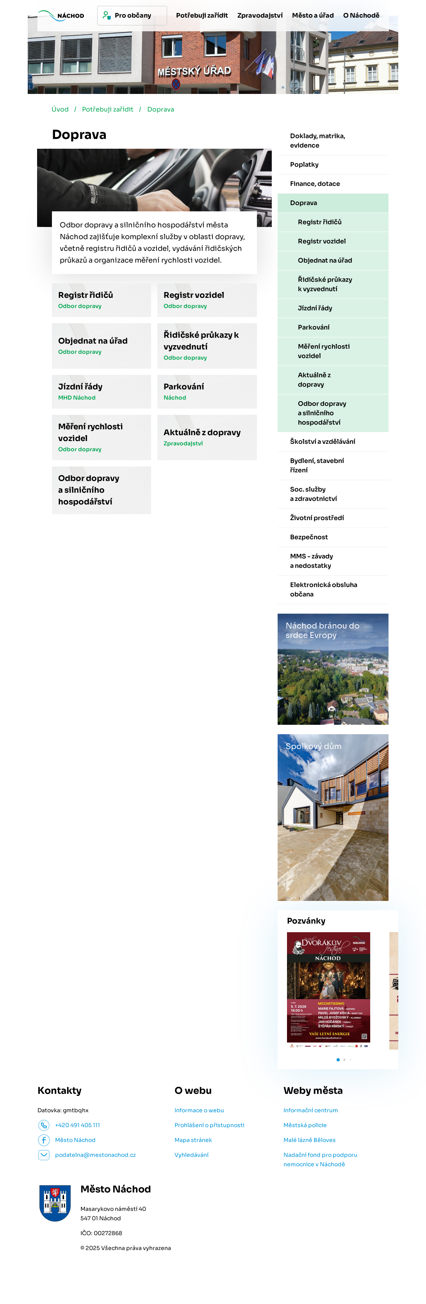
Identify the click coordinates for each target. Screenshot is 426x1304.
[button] (338, 1061)
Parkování (184, 388)
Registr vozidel (194, 297)
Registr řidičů (85, 297)
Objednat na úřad (93, 343)
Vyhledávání (192, 1156)
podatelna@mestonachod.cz (95, 1156)
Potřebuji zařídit (109, 111)
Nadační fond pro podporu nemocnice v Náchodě (320, 1161)
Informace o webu (199, 1111)
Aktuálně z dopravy (202, 434)
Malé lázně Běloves (309, 1141)
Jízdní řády (80, 388)
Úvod (60, 111)
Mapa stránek (193, 1141)
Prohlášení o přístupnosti (209, 1126)
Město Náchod (75, 1141)
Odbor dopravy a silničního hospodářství (88, 491)
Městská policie (305, 1126)
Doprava (163, 111)
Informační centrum (310, 1111)
